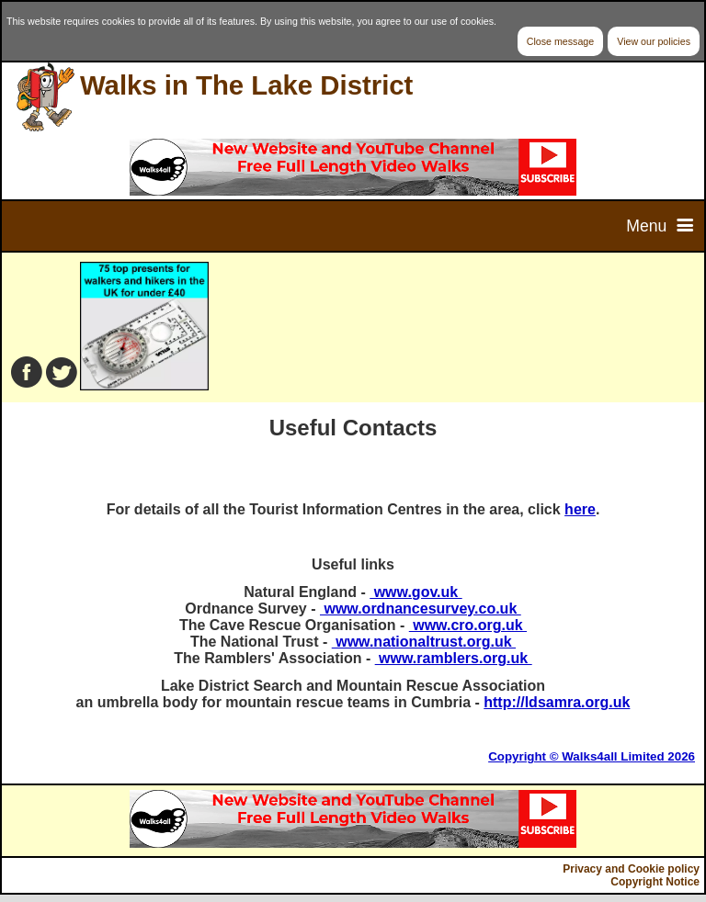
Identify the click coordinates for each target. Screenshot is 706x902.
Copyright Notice (655, 881)
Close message (560, 41)
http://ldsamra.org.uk (557, 702)
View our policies (653, 41)
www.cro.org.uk (468, 625)
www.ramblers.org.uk (453, 658)
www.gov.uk (415, 592)
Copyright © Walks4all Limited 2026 (591, 756)
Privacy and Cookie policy (631, 869)
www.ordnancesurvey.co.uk (420, 608)
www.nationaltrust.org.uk (424, 641)
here (580, 509)
